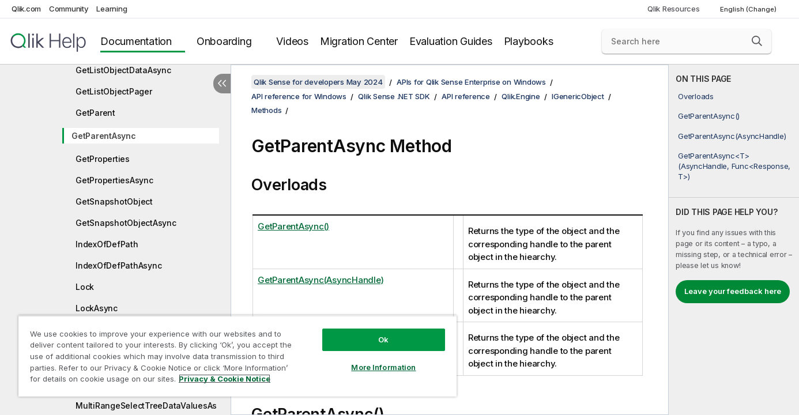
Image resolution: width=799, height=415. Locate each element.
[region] (237, 356)
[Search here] (686, 41)
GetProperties (103, 159)
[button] (757, 41)
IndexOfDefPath (107, 244)
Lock (85, 287)
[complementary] (734, 240)
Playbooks (528, 41)
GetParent (95, 113)
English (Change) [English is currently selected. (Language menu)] (749, 9)
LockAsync (97, 308)
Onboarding (224, 41)
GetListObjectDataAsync (123, 70)
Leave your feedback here (732, 291)
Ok (383, 339)
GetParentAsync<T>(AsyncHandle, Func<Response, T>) (734, 166)
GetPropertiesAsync (114, 180)
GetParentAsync (103, 136)
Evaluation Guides (450, 41)
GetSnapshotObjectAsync (126, 223)
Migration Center (359, 41)
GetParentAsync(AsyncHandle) (732, 136)
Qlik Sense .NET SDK (393, 96)
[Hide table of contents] (222, 83)
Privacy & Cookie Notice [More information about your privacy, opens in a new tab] (224, 378)
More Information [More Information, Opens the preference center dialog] (383, 367)
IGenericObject (578, 96)
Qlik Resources (673, 8)
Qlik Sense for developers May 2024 (318, 81)
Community (69, 8)
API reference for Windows (298, 96)
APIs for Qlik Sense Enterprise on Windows (471, 81)
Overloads (696, 96)
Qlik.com (26, 8)
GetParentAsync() (709, 115)
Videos (292, 41)
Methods (266, 110)
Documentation (136, 41)
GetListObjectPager (114, 91)
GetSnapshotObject (114, 201)
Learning (111, 8)
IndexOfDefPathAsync (118, 265)
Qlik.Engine (521, 96)
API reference (466, 96)
